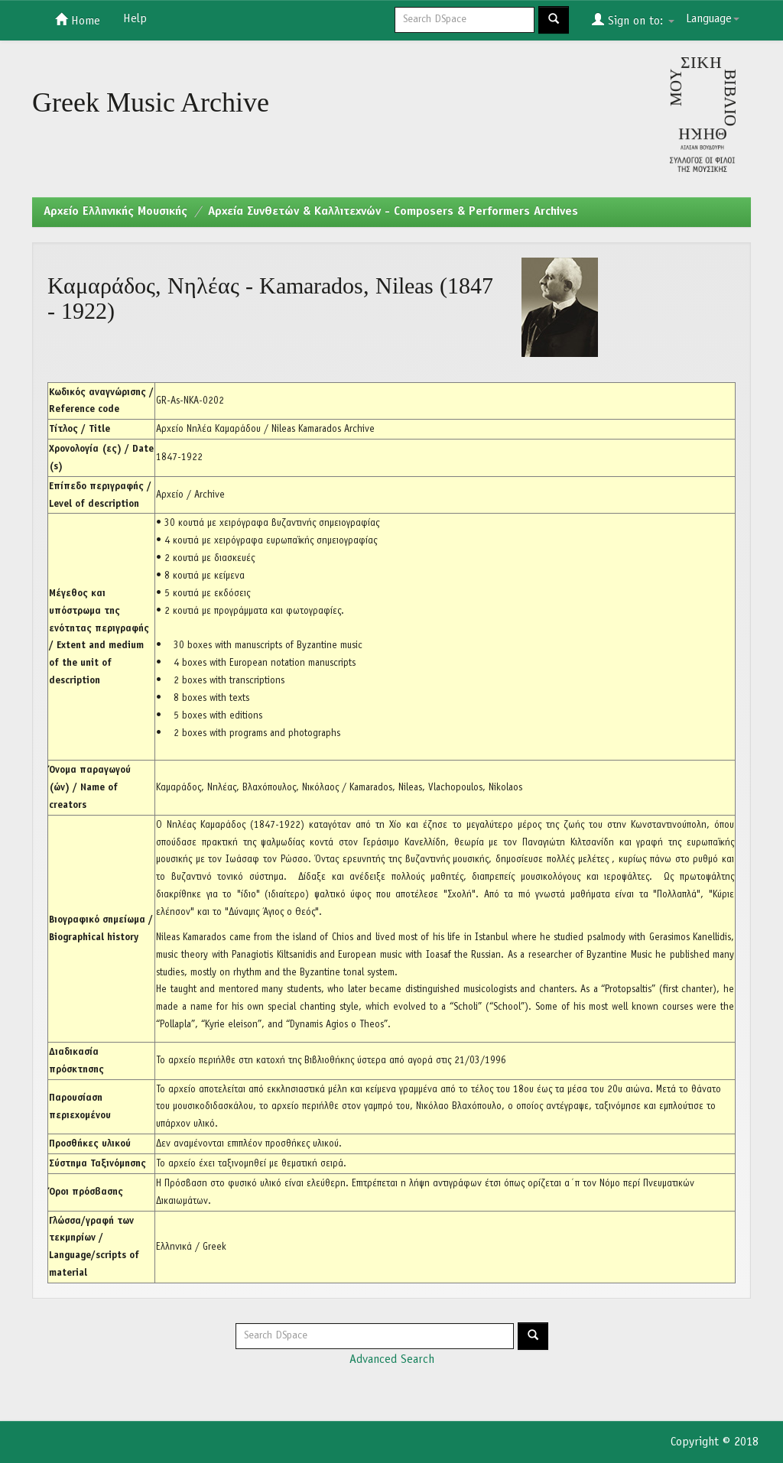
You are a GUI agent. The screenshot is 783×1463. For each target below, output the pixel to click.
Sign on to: (633, 20)
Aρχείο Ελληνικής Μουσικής (115, 212)
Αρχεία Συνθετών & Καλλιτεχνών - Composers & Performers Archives (393, 212)
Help (135, 19)
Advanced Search (391, 1360)
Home (77, 20)
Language (712, 19)
